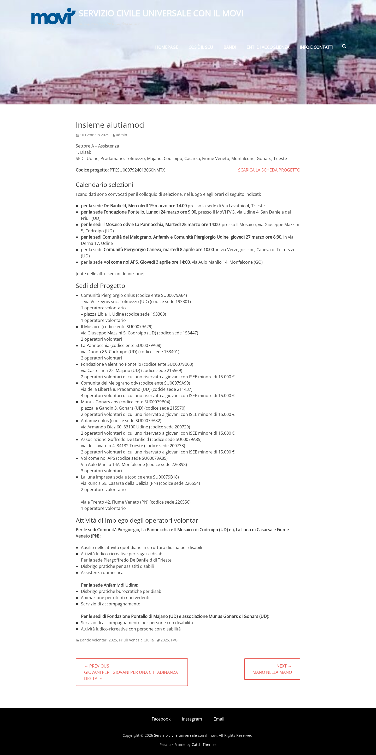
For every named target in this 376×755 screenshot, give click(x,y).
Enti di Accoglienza (267, 49)
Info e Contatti (316, 49)
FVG (174, 640)
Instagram (192, 719)
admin (121, 134)
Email (219, 719)
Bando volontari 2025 (98, 640)
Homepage (166, 49)
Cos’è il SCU (201, 49)
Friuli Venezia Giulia (136, 640)
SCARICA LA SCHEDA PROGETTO (269, 170)
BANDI (230, 49)
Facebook (161, 719)
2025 (165, 640)
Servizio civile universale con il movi (161, 14)
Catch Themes (204, 744)
